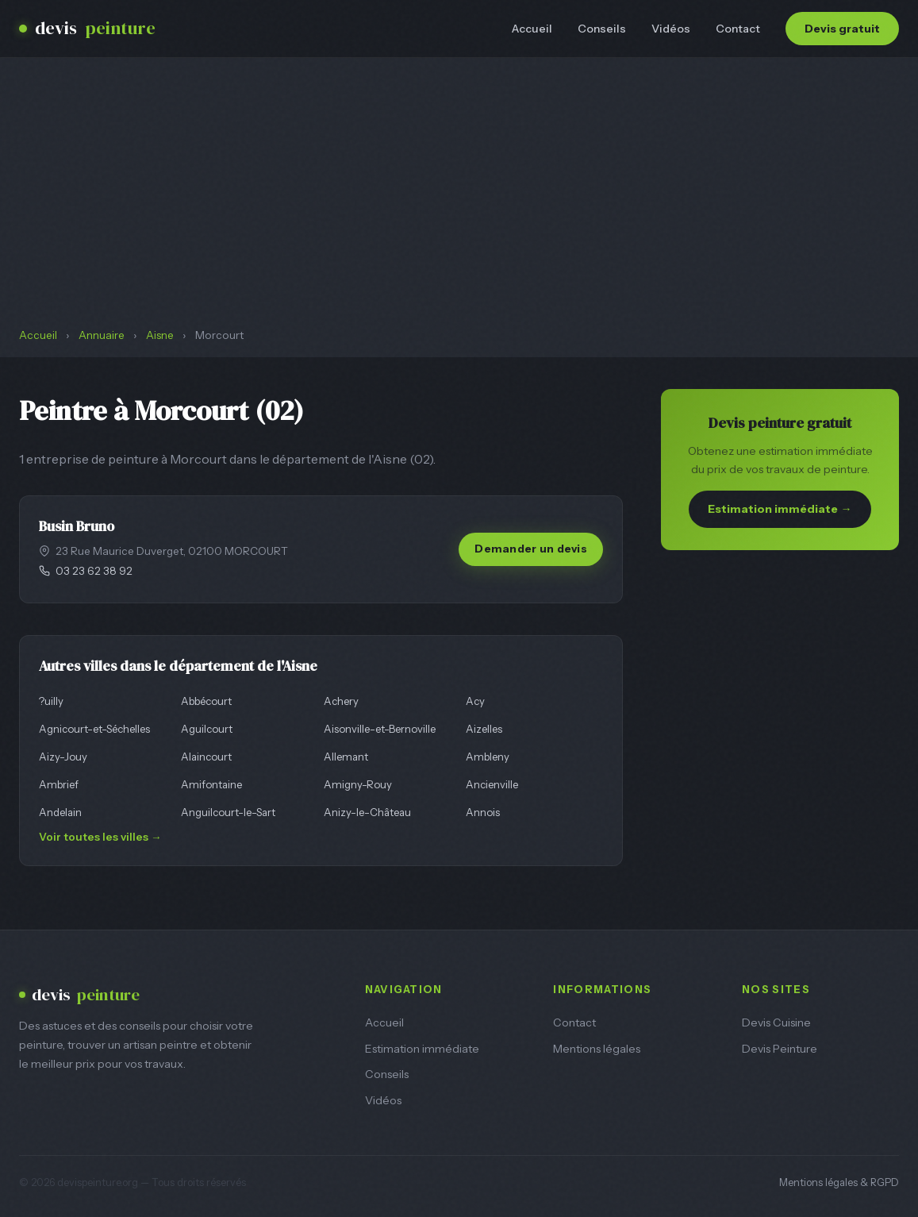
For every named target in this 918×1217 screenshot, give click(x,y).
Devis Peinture (779, 1049)
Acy (475, 701)
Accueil (532, 28)
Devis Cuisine (776, 1022)
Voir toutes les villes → (100, 836)
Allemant (346, 756)
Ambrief (59, 784)
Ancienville (492, 784)
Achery (341, 701)
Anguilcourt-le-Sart (228, 812)
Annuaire (102, 335)
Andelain (60, 812)
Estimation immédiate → (779, 509)
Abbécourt (206, 701)
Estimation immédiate (422, 1049)
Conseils (602, 28)
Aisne (160, 335)
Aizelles (484, 728)
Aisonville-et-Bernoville (380, 728)
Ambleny (487, 756)
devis (87, 28)
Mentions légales (596, 1049)
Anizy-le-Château (367, 812)
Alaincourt (206, 756)
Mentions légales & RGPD (839, 1182)
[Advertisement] (459, 208)
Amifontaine (211, 784)
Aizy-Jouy (63, 756)
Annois (483, 812)
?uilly (51, 701)
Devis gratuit (842, 28)
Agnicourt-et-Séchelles (94, 728)
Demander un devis (530, 548)
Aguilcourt (206, 728)
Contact (738, 28)
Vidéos (670, 28)
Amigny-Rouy (358, 784)
